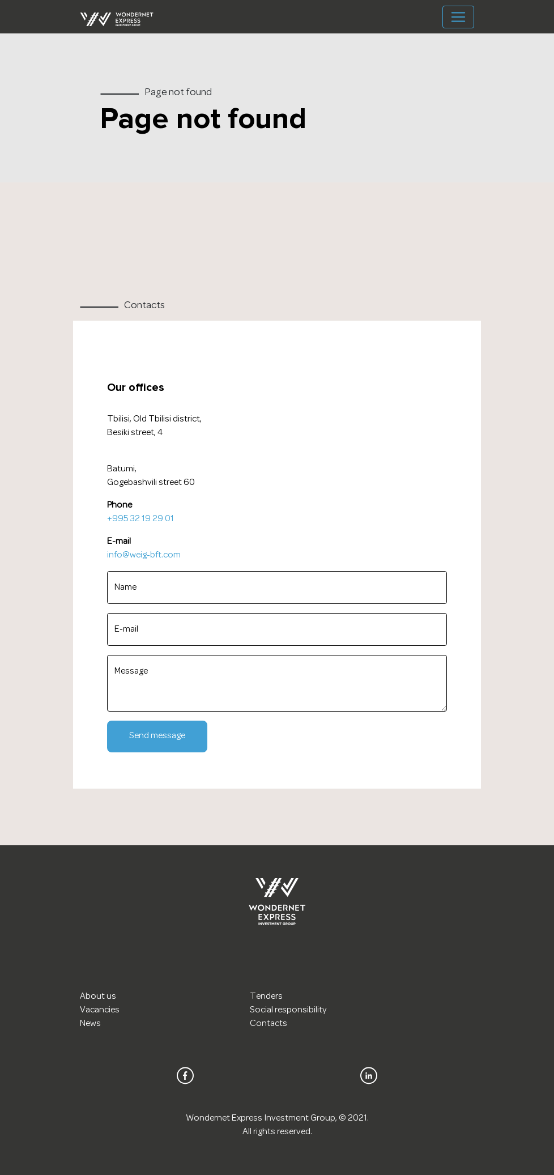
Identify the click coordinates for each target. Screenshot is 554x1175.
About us (98, 997)
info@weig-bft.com (144, 555)
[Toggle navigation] (458, 17)
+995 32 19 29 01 (140, 519)
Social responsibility (288, 1010)
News (90, 1024)
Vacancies (100, 1010)
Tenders (266, 997)
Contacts (268, 1024)
